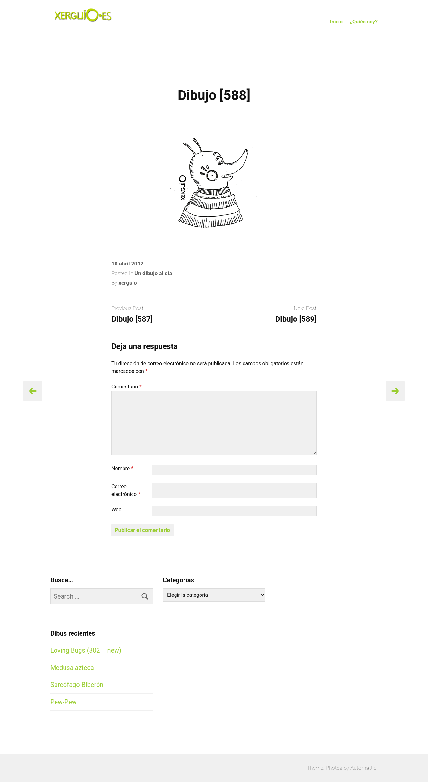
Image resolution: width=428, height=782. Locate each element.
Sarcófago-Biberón (76, 685)
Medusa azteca (72, 668)
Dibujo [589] (296, 319)
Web (116, 510)
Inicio (336, 22)
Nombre (122, 468)
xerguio (127, 283)
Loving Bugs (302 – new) (85, 650)
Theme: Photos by (328, 768)
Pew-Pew (63, 702)
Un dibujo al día (153, 273)
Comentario (126, 387)
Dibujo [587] (132, 319)
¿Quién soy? (364, 22)
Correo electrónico (125, 490)
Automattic (363, 768)
